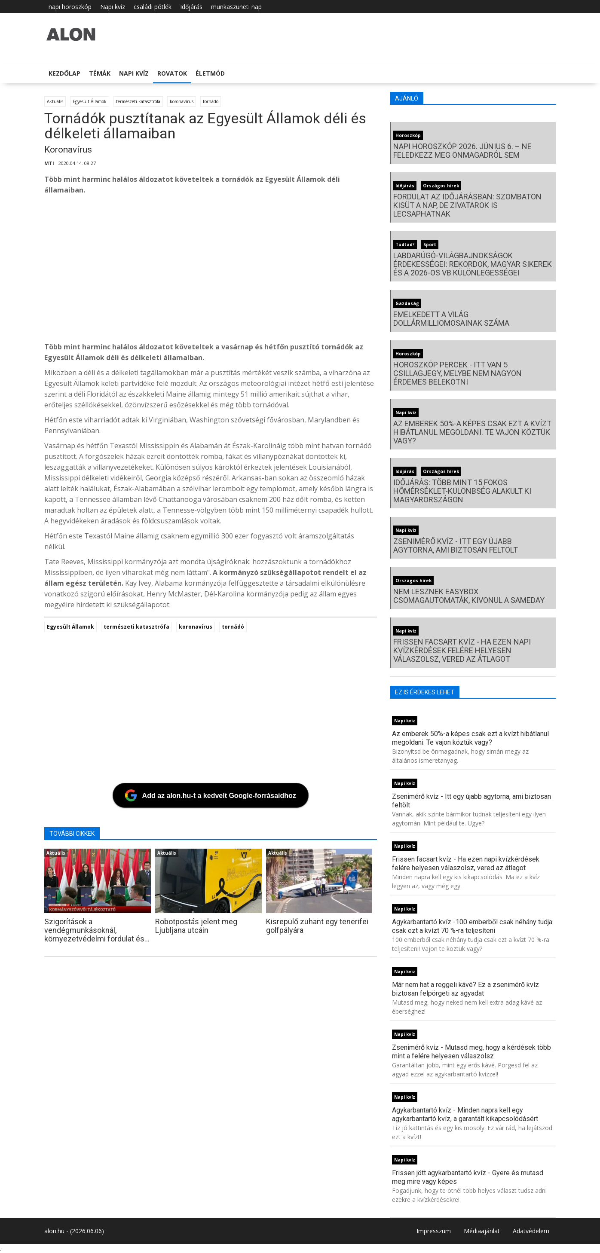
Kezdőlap (64, 73)
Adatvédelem (531, 1231)
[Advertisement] (210, 271)
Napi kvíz (112, 7)
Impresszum (433, 1231)
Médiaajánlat (482, 1231)
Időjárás (191, 7)
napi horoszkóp (70, 7)
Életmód (210, 73)
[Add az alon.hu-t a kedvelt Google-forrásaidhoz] (211, 795)
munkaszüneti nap (236, 7)
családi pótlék (152, 7)
